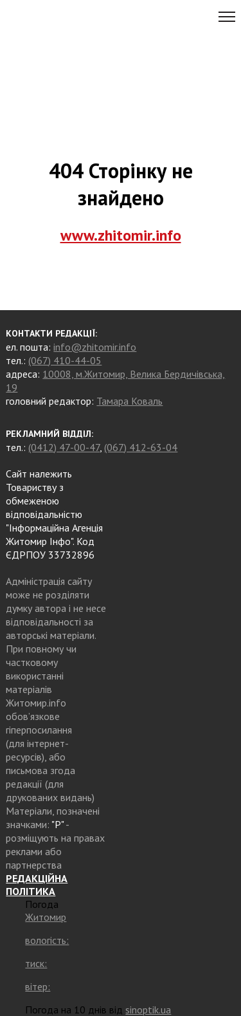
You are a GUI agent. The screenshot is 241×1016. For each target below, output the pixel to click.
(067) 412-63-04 (140, 447)
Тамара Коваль (129, 400)
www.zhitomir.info (120, 235)
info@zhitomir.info (94, 346)
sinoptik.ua (148, 1009)
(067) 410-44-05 (65, 360)
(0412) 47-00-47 (64, 447)
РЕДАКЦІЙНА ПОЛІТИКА (36, 885)
